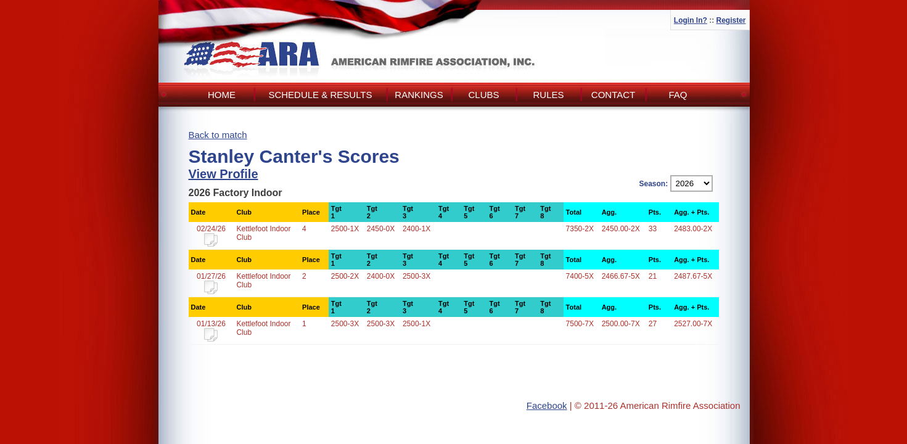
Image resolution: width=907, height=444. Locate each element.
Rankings (419, 94)
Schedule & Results (320, 94)
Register (730, 20)
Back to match (218, 135)
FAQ (677, 94)
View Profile (223, 174)
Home (222, 94)
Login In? (690, 20)
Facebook (547, 405)
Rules (548, 94)
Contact (613, 94)
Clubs (483, 94)
